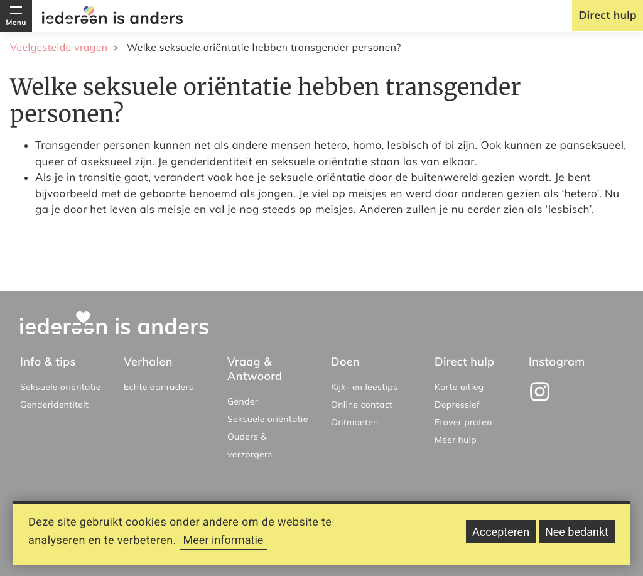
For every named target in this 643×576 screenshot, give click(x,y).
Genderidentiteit (54, 404)
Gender (242, 401)
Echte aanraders (158, 387)
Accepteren (500, 536)
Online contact (361, 404)
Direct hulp (607, 15)
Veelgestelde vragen (58, 47)
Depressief (457, 404)
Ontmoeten (355, 422)
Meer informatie (223, 545)
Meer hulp (456, 439)
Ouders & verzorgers (250, 445)
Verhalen (148, 361)
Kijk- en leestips (364, 387)
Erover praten (463, 422)
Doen (345, 361)
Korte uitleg (459, 387)
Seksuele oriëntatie (60, 387)
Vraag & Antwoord (255, 368)
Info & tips (48, 361)
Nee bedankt (576, 536)
